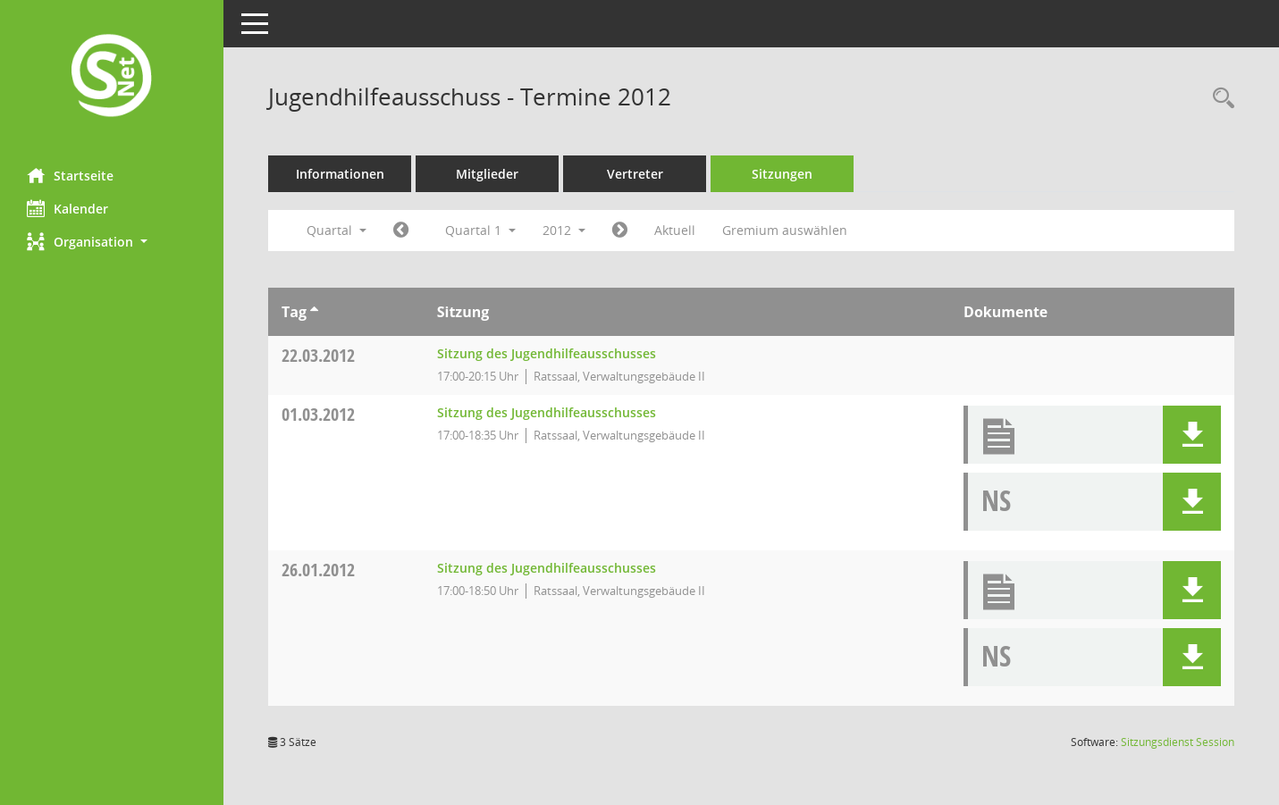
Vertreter (635, 173)
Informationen (340, 173)
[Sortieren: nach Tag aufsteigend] (314, 312)
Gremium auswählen (784, 230)
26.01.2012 (318, 570)
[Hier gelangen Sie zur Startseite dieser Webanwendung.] (111, 77)
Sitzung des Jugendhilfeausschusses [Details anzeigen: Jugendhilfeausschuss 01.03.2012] (546, 412)
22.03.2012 (318, 355)
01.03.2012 (318, 414)
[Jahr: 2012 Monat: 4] (620, 230)
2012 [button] (564, 230)
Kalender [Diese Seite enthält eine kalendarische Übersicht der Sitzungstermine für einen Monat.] (67, 208)
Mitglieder (487, 173)
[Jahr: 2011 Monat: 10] (401, 230)
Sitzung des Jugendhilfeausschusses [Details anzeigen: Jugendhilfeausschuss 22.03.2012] (546, 353)
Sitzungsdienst (1177, 742)
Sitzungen (782, 173)
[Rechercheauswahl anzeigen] (1219, 98)
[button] (111, 241)
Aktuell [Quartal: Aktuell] (674, 230)
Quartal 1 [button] (480, 230)
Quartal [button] (336, 230)
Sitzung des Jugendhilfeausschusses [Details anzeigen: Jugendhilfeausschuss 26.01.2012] (546, 567)
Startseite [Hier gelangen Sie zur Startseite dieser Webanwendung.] (70, 175)
